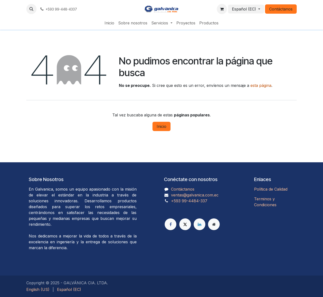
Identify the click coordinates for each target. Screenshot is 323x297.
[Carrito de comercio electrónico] (222, 9)
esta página (260, 85)
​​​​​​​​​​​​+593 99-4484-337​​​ (189, 200)
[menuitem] (109, 23)
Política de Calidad (270, 189)
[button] (31, 9)
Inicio (161, 126)
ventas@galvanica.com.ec (194, 195)
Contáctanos (281, 9)
